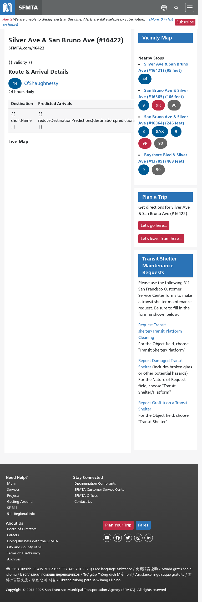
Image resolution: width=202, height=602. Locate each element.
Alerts (7, 19)
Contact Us (83, 501)
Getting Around (20, 501)
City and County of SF (24, 547)
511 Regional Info (21, 513)
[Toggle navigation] (189, 7)
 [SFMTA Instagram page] (138, 538)
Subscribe (185, 22)
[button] (164, 7)
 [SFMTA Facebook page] (117, 538)
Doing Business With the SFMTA (32, 541)
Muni (11, 483)
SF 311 (12, 507)
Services (13, 489)
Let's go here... (154, 225)
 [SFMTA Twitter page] (128, 538)
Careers (13, 535)
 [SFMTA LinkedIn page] (148, 538)
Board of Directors (21, 529)
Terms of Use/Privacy (23, 553)
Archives (14, 559)
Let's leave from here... (161, 238)
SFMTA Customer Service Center (100, 489)
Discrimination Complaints (95, 483)
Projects (13, 495)
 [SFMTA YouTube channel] (107, 538)
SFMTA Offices (86, 495)
